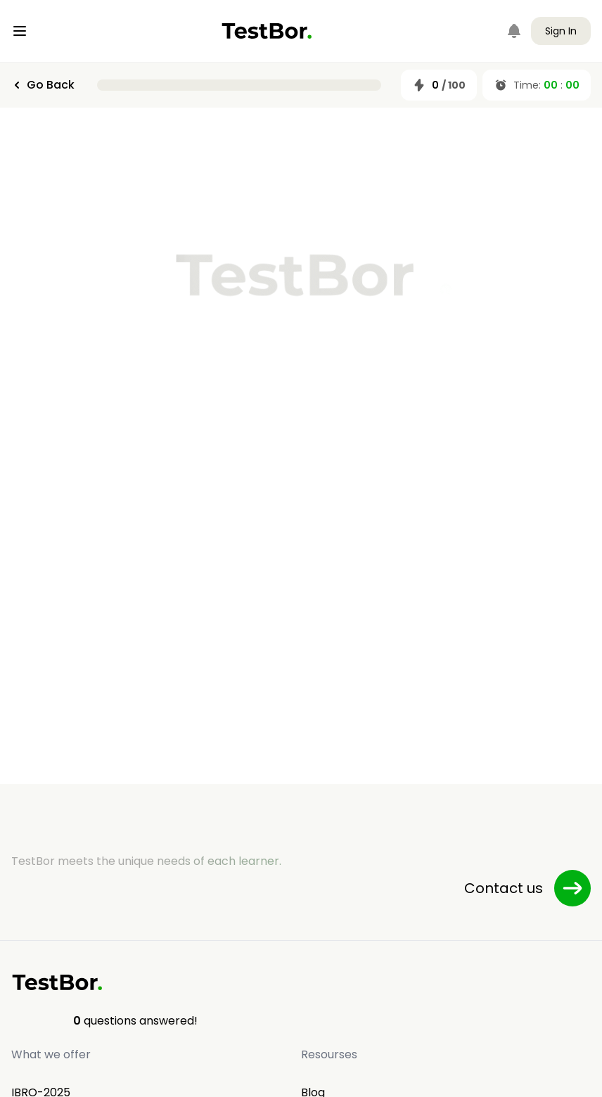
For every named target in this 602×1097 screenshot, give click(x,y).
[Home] (267, 31)
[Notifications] (514, 31)
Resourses (329, 1054)
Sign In (561, 31)
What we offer (51, 1054)
